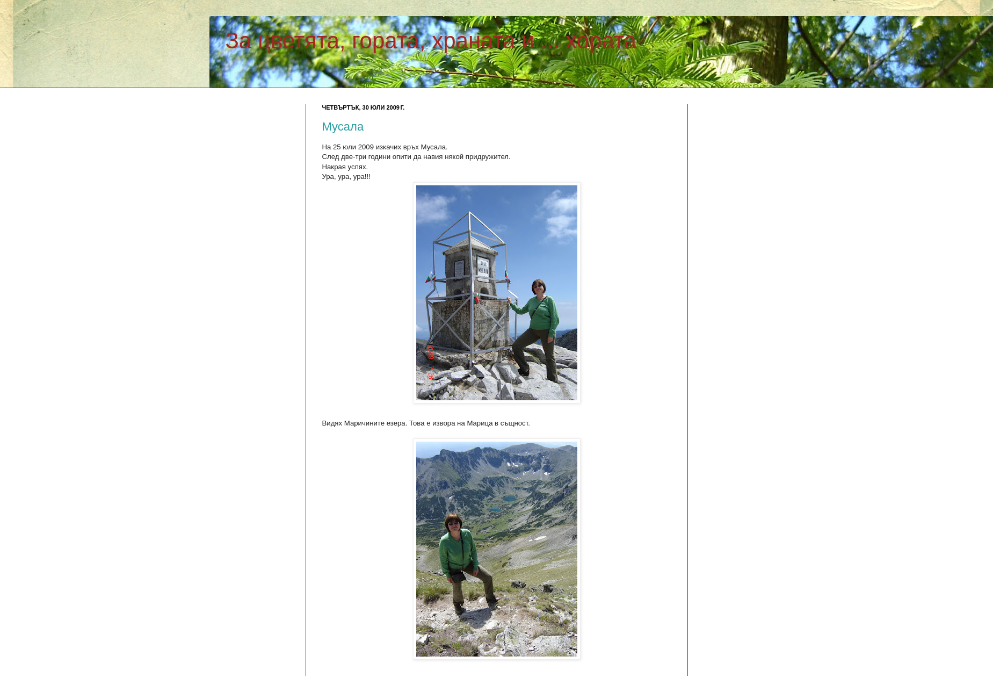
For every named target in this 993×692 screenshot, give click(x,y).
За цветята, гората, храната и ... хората (431, 40)
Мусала (343, 126)
